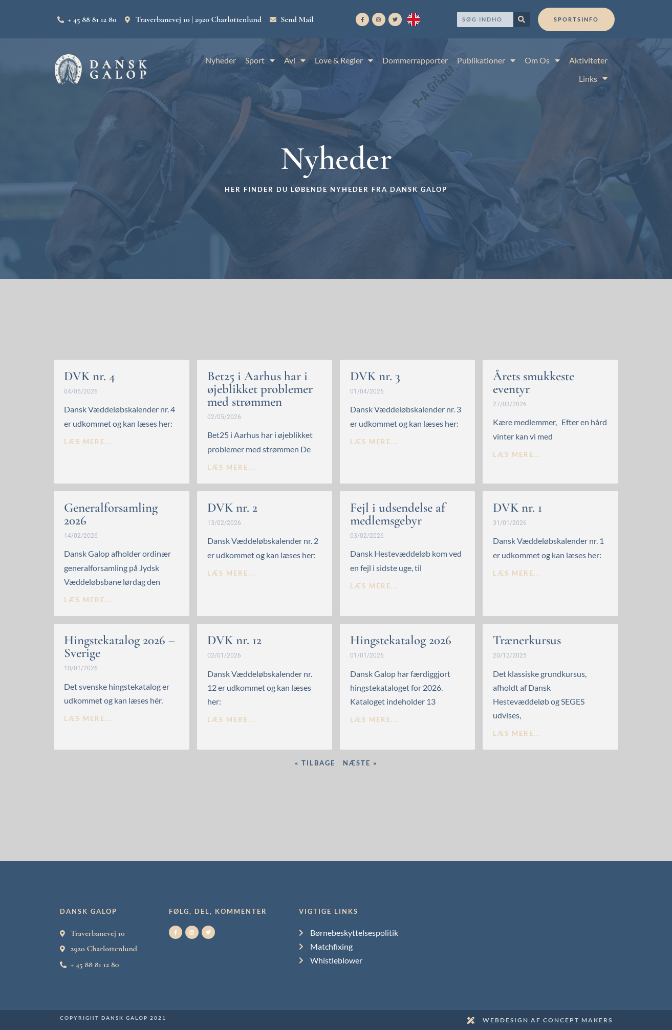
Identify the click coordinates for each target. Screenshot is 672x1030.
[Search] (521, 19)
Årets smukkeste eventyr (533, 382)
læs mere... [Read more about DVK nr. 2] (231, 573)
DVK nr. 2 (232, 507)
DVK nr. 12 (234, 640)
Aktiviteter (588, 60)
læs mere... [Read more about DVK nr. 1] (517, 573)
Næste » (360, 763)
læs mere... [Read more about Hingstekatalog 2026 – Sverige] (88, 718)
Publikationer (486, 60)
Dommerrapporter (415, 60)
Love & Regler (344, 60)
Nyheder (220, 60)
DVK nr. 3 (375, 376)
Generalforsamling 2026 (111, 514)
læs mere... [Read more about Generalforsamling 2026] (88, 600)
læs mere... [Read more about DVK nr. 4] (88, 441)
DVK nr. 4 (89, 376)
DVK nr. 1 (517, 507)
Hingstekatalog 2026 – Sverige (119, 646)
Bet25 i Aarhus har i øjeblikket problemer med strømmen (260, 388)
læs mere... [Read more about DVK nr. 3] (374, 441)
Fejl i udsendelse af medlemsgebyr (397, 514)
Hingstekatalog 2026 (400, 640)
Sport (260, 60)
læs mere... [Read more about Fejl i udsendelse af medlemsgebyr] (374, 586)
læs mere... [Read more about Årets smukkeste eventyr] (517, 454)
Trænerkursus (527, 640)
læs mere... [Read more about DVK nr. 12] (231, 719)
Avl (295, 60)
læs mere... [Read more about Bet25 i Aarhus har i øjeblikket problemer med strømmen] (231, 467)
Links (593, 78)
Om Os (542, 60)
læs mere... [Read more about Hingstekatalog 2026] (374, 719)
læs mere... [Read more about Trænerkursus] (517, 733)
